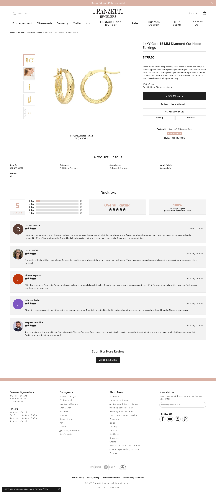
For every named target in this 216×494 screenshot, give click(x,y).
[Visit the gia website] (110, 469)
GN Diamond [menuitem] (66, 402)
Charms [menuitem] (113, 455)
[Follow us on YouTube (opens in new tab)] (170, 422)
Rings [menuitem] (112, 425)
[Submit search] (13, 13)
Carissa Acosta (32, 228)
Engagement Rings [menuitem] (119, 402)
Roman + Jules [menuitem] (66, 421)
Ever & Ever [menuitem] (65, 410)
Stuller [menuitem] (63, 429)
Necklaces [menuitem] (114, 437)
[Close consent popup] (59, 489)
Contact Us (199, 25)
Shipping (159, 120)
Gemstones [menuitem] (115, 421)
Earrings (21, 35)
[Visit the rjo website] (122, 469)
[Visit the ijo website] (95, 469)
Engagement (18, 25)
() (81, 203)
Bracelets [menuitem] (114, 440)
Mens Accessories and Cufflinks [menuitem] (125, 448)
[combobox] (32, 13)
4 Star (31, 206)
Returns (191, 120)
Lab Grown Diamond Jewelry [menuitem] (123, 418)
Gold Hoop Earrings (35, 35)
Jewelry (60, 25)
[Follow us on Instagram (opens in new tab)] (178, 422)
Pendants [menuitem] (114, 433)
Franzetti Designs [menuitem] (68, 399)
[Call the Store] (17, 404)
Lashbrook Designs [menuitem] (69, 406)
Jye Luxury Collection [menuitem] (70, 433)
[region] (82, 89)
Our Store (178, 25)
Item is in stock (174, 136)
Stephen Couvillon (34, 325)
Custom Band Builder (109, 25)
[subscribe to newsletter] (202, 407)
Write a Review (108, 362)
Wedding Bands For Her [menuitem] (121, 410)
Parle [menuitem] (62, 425)
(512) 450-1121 (81, 141)
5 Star (31, 203)
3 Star (31, 209)
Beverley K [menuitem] (65, 414)
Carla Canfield (32, 253)
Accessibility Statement (133, 480)
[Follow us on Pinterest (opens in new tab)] (185, 422)
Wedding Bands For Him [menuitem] (121, 414)
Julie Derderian (32, 303)
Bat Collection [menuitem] (66, 437)
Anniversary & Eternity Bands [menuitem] (124, 406)
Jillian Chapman (33, 278)
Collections (81, 25)
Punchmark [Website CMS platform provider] (114, 490)
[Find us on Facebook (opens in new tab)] (162, 422)
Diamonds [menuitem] (114, 399)
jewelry (12, 35)
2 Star (31, 212)
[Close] (212, 3)
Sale (133, 25)
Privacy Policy (93, 480)
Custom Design (154, 25)
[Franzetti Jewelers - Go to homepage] (108, 13)
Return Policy (78, 480)
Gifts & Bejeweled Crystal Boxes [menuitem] (125, 452)
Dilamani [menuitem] (64, 418)
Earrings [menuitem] (114, 429)
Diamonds (41, 25)
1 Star (31, 215)
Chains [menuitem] (113, 444)
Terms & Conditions (111, 480)
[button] (194, 13)
